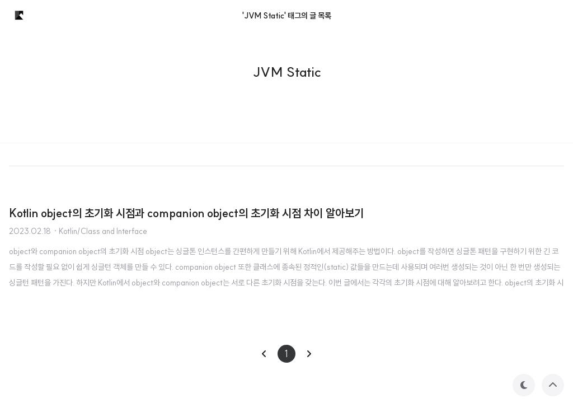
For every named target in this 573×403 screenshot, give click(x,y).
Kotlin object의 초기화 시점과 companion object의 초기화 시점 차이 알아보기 (186, 213)
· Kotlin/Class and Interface (100, 231)
